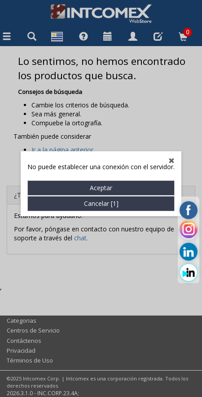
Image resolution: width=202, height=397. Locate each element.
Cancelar (101, 197)
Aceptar (101, 181)
